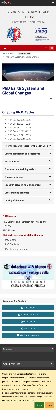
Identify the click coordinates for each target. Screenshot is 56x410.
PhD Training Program (16, 249)
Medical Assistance (28, 335)
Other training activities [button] (28, 192)
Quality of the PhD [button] (28, 200)
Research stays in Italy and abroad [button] (28, 185)
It (46, 48)
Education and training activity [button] (28, 169)
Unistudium (28, 307)
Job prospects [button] (28, 161)
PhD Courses (9, 216)
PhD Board (10, 239)
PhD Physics (9, 230)
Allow (39, 405)
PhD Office (28, 328)
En (51, 48)
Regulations (28, 321)
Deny (49, 405)
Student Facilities (28, 314)
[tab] (28, 145)
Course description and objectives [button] (28, 153)
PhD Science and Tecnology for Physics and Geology (24, 223)
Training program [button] (28, 177)
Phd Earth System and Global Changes (23, 235)
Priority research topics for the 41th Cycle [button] (28, 146)
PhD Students (12, 244)
